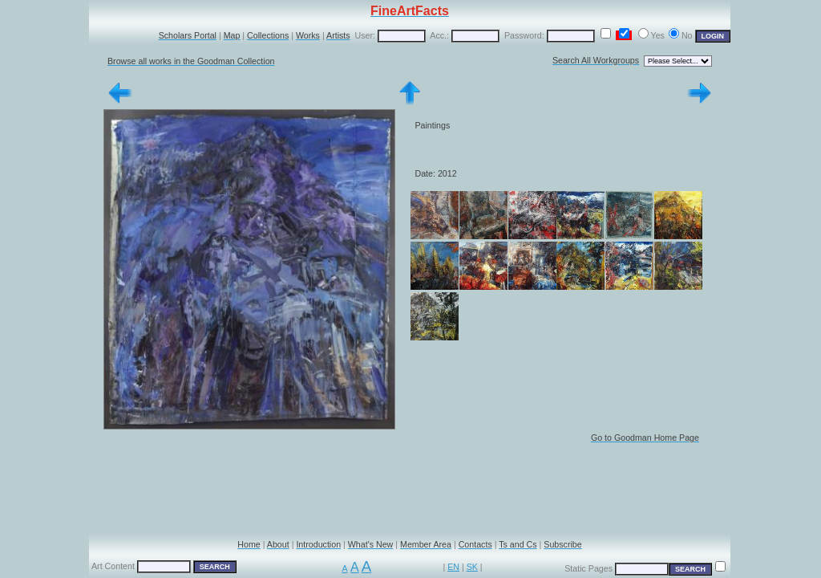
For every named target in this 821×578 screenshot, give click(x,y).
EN (453, 567)
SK (472, 567)
